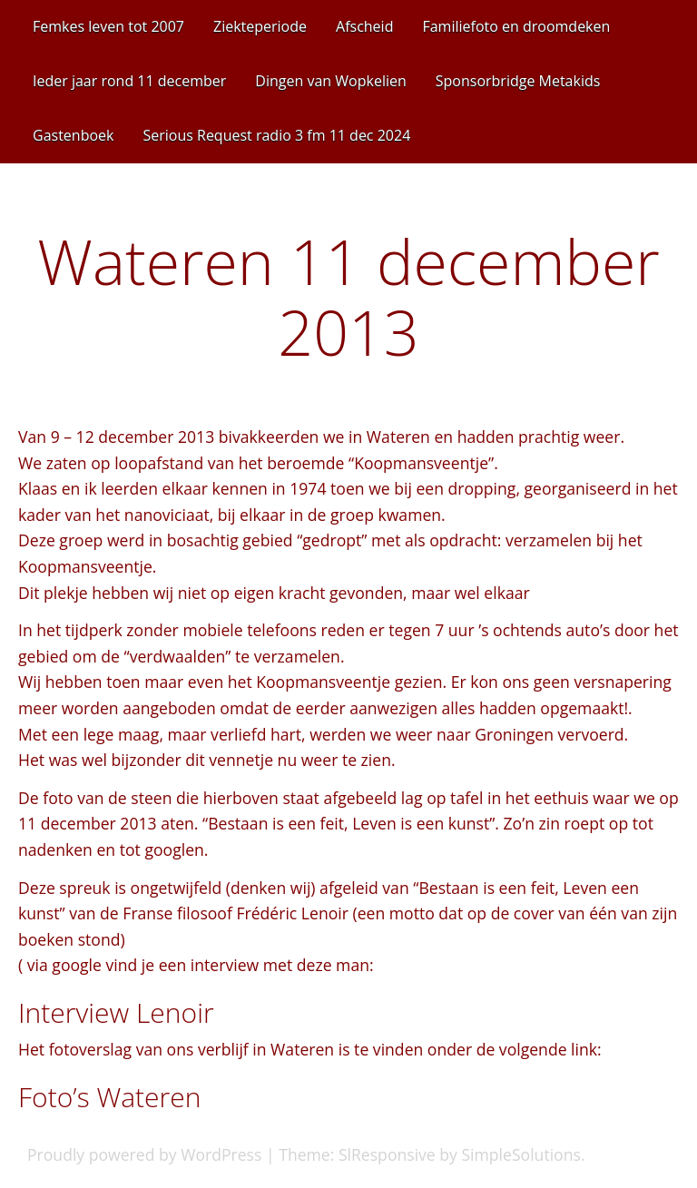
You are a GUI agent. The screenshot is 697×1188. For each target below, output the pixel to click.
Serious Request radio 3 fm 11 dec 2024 (276, 135)
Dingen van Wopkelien (330, 81)
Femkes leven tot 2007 (108, 26)
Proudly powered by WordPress (144, 1154)
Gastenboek (73, 135)
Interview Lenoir (116, 1012)
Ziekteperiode (260, 26)
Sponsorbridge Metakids (518, 81)
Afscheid (364, 26)
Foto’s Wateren (109, 1096)
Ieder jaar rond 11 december (129, 81)
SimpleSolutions (520, 1154)
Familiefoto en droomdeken (516, 26)
